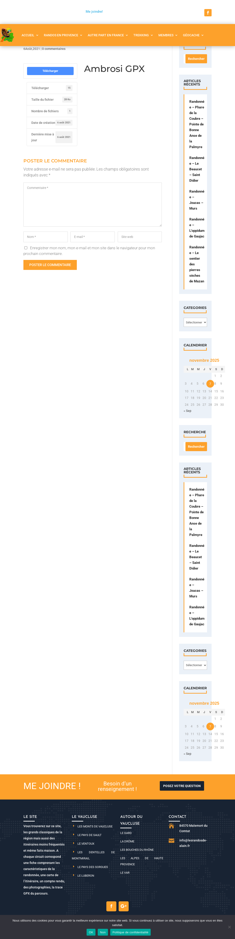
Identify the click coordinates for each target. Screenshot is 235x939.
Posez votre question (182, 786)
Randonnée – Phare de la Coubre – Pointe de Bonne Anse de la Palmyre (196, 124)
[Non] (229, 927)
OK (91, 932)
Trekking (141, 35)
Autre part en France (106, 35)
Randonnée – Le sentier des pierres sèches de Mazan (196, 264)
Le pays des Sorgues (93, 867)
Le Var (125, 872)
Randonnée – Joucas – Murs (196, 199)
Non (103, 932)
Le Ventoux (86, 843)
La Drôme (127, 841)
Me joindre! (94, 12)
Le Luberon (86, 875)
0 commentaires (53, 49)
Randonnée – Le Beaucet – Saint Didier (196, 169)
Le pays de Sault (90, 835)
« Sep (187, 411)
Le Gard (126, 833)
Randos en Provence (61, 35)
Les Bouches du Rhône (137, 849)
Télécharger (50, 71)
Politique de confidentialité (130, 932)
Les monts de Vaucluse (95, 826)
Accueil (28, 35)
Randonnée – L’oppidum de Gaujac (197, 227)
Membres (165, 35)
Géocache (191, 35)
